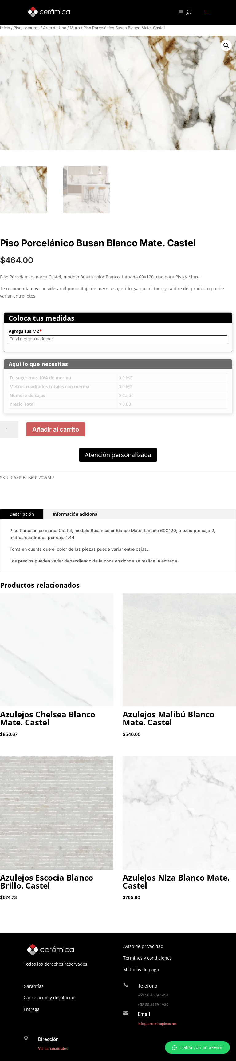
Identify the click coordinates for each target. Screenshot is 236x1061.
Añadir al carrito (55, 429)
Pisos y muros (27, 28)
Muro (75, 28)
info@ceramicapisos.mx (157, 1024)
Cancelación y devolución (50, 997)
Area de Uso (54, 28)
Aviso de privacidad (143, 946)
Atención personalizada (118, 455)
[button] (226, 45)
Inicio (5, 28)
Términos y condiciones (147, 958)
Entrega (32, 1009)
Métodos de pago (141, 969)
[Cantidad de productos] (9, 429)
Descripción (22, 514)
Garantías (34, 986)
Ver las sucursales (53, 1049)
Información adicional (76, 514)
